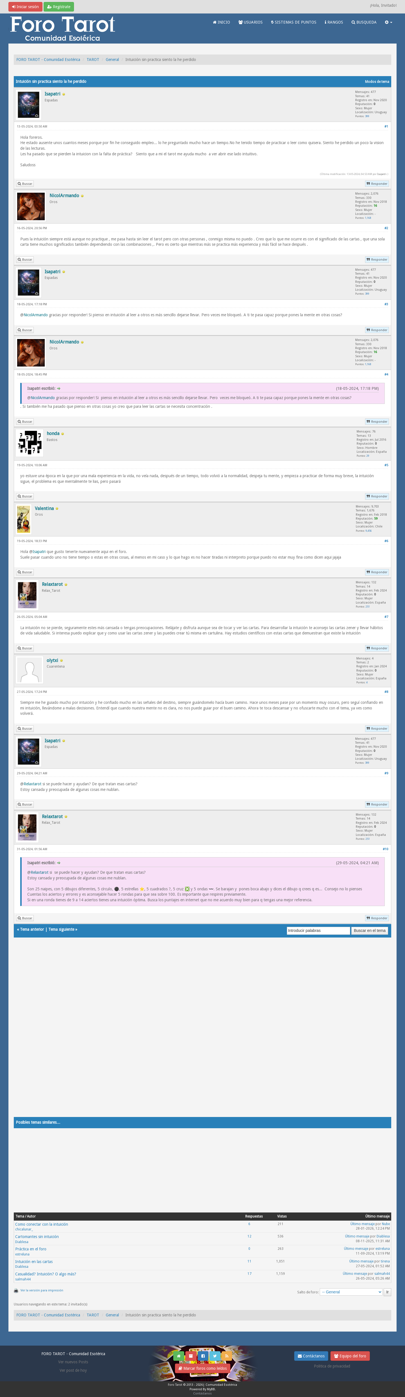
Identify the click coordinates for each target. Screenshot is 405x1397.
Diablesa (21, 1242)
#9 (386, 773)
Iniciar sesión (25, 6)
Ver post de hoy (73, 1370)
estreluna (22, 1254)
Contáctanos (311, 1356)
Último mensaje (362, 1224)
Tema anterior (32, 929)
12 (249, 1236)
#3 (386, 304)
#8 (386, 692)
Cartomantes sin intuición (37, 1236)
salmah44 (23, 1279)
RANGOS (334, 22)
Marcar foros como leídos (203, 1368)
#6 (386, 541)
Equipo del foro (350, 1356)
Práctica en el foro (30, 1249)
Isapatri (381, 174)
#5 (386, 465)
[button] (389, 22)
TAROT (93, 59)
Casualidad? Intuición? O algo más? (45, 1274)
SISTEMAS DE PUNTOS (293, 22)
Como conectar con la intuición (41, 1224)
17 (249, 1274)
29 (367, 455)
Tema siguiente (61, 929)
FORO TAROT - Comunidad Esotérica (48, 59)
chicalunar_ (24, 1229)
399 (367, 116)
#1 (386, 126)
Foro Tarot (175, 1385)
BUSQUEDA (364, 22)
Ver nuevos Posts (73, 1362)
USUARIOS (250, 22)
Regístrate (58, 6)
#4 (386, 374)
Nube (386, 1224)
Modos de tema (377, 82)
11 (249, 1261)
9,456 (369, 530)
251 (368, 606)
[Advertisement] (182, 1032)
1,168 (368, 217)
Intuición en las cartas (34, 1261)
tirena (385, 1261)
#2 (386, 228)
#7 (386, 617)
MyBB (211, 1389)
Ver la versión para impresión (42, 1290)
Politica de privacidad (332, 1366)
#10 (385, 849)
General (112, 59)
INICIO (221, 22)
